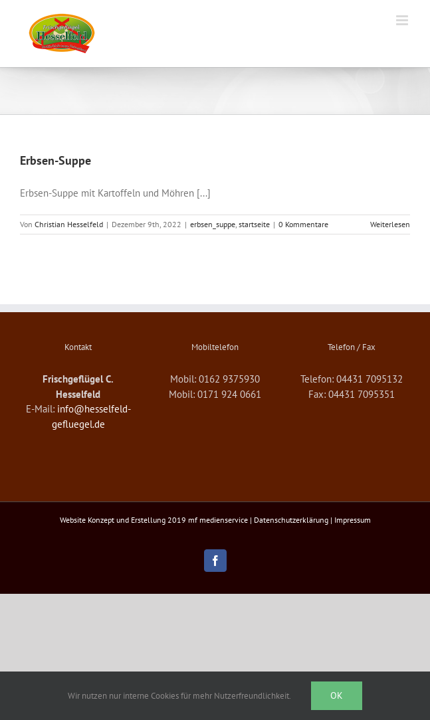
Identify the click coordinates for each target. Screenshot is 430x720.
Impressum (352, 520)
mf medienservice (218, 520)
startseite (254, 224)
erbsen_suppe (212, 224)
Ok (336, 695)
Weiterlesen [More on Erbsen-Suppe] (390, 224)
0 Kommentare (303, 224)
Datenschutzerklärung (291, 520)
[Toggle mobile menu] (403, 20)
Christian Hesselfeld (69, 224)
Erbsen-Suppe (55, 160)
